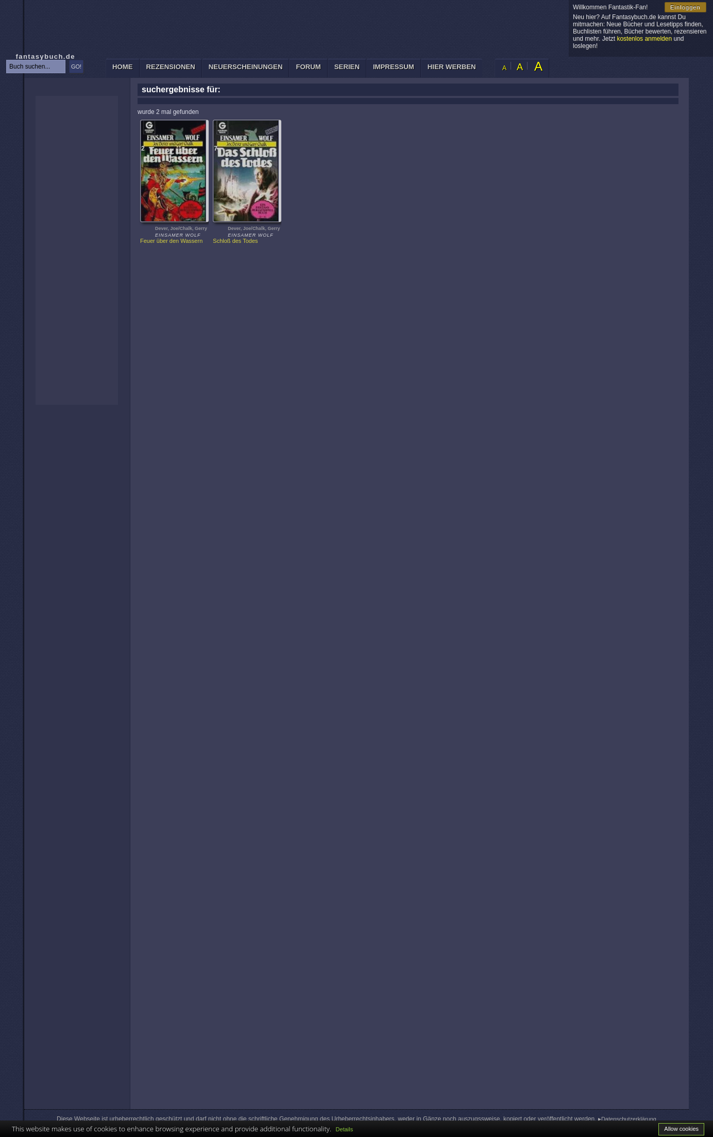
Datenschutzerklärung (628, 1119)
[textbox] (35, 66)
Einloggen (685, 7)
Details (344, 1129)
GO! (76, 66)
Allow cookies (681, 1129)
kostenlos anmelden (644, 38)
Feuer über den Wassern (171, 241)
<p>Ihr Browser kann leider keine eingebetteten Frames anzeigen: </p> (77, 250)
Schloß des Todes (235, 241)
